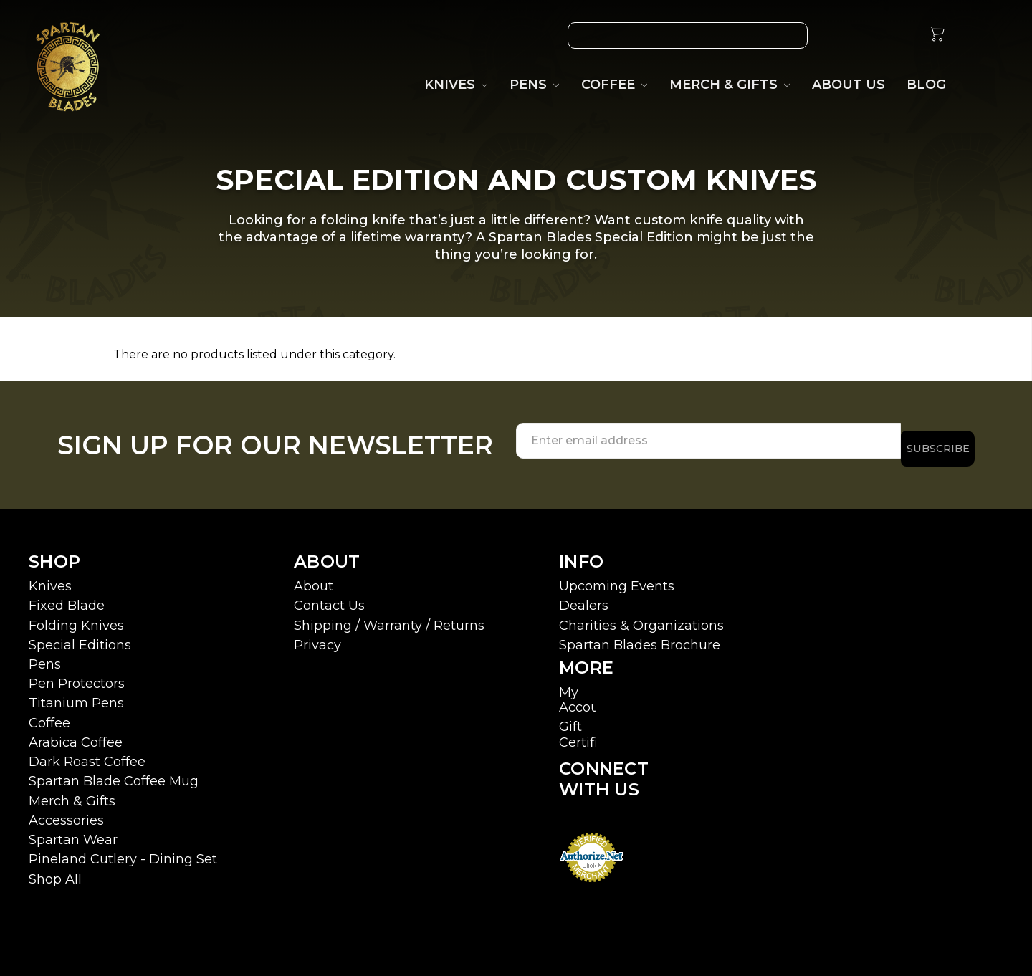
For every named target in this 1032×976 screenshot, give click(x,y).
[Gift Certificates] (869, 35)
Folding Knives (76, 617)
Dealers (583, 598)
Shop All (55, 871)
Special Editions (80, 637)
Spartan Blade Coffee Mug (114, 773)
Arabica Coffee (76, 734)
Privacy (317, 637)
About (313, 578)
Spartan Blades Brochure (639, 637)
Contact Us (329, 598)
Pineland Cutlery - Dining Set (123, 851)
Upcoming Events (616, 578)
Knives (50, 578)
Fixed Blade (67, 598)
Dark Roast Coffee (87, 754)
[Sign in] (902, 35)
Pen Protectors (77, 676)
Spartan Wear (73, 832)
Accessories (66, 812)
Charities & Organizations (641, 617)
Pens (45, 656)
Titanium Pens (76, 695)
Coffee (49, 715)
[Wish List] (836, 35)
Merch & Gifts (72, 793)
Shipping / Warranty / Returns (389, 617)
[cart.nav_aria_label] (937, 36)
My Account (586, 691)
